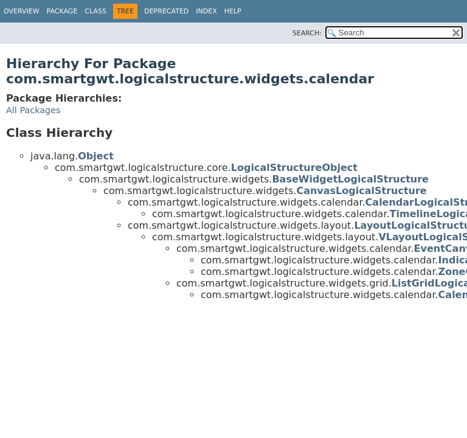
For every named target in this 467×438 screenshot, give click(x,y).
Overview (22, 11)
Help (232, 11)
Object (96, 156)
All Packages (33, 110)
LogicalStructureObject (294, 167)
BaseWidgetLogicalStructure (350, 179)
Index (206, 11)
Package (62, 11)
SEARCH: (307, 33)
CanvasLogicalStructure (361, 190)
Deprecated (166, 11)
